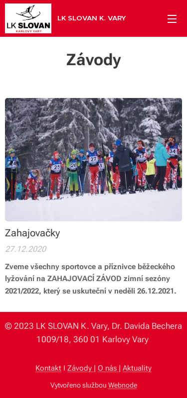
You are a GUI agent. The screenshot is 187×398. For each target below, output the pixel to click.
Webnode (122, 385)
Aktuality (137, 368)
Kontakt (48, 368)
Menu (172, 18)
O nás (108, 368)
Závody (80, 368)
